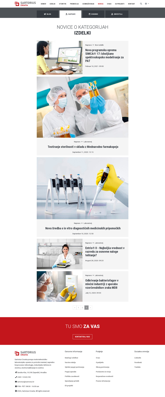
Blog (47, 14)
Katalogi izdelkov (71, 358)
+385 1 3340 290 (24, 377)
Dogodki (93, 14)
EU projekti (69, 386)
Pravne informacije (103, 381)
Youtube (137, 367)
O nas (98, 358)
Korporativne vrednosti (104, 376)
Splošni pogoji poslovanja (74, 367)
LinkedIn (137, 358)
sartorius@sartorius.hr (25, 382)
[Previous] (75, 307)
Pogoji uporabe (70, 372)
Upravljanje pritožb (72, 381)
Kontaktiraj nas (82, 337)
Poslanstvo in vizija (103, 372)
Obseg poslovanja (102, 367)
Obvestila (116, 14)
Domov (43, 4)
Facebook (138, 362)
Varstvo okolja (70, 362)
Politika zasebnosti (72, 376)
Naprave (70, 14)
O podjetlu (100, 362)
